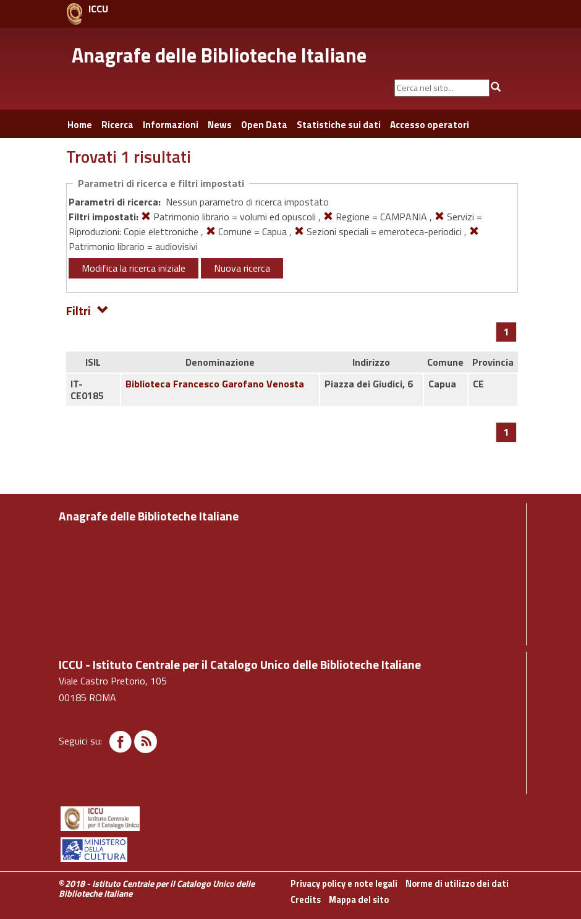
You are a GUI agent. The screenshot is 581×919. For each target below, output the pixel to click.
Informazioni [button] (170, 125)
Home (79, 125)
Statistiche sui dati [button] (339, 125)
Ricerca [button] (117, 125)
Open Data (264, 125)
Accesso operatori (429, 125)
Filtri (87, 309)
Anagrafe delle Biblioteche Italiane (219, 55)
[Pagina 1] (506, 331)
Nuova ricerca (242, 268)
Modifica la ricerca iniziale (133, 268)
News (220, 125)
